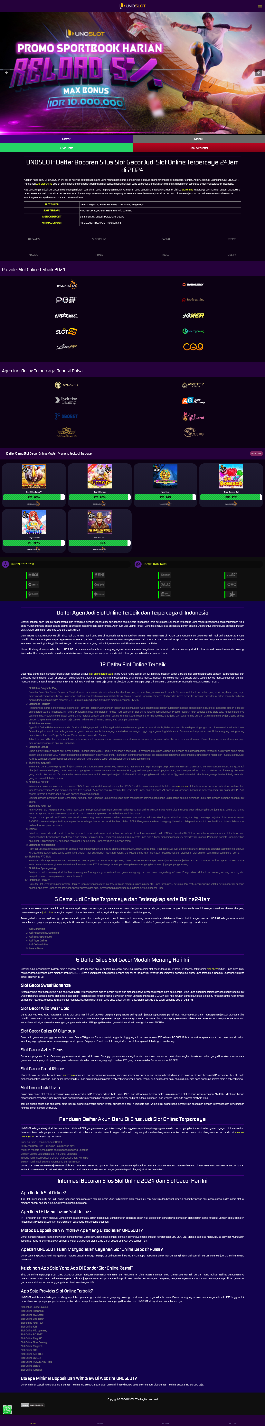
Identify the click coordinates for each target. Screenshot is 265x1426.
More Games (256, 453)
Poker (99, 251)
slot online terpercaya (101, 673)
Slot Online (187, 189)
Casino (166, 235)
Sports (232, 235)
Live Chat (66, 148)
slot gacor (212, 969)
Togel (165, 251)
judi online (47, 912)
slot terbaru (69, 1075)
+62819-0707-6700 (18, 564)
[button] (6, 72)
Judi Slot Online (44, 183)
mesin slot (182, 786)
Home (33, 1420)
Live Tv (232, 251)
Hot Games (33, 235)
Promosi (166, 1420)
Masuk (198, 139)
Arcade (33, 251)
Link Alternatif (199, 148)
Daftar (66, 139)
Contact (99, 1420)
